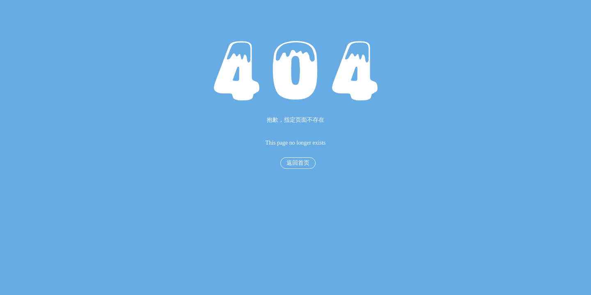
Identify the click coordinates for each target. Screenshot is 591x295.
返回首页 (297, 163)
